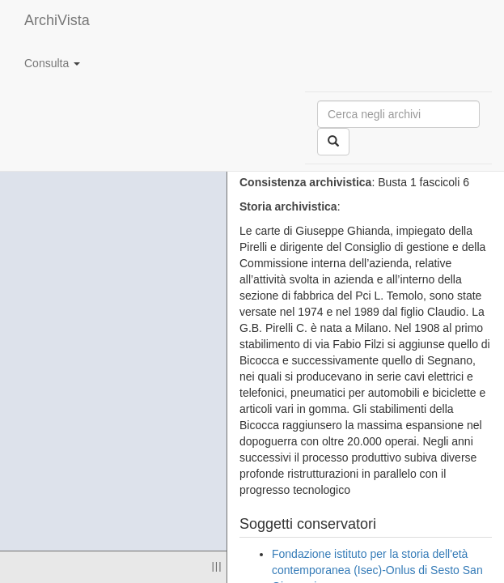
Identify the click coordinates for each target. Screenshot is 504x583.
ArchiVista (57, 20)
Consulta (52, 63)
